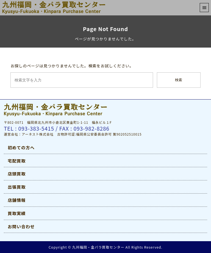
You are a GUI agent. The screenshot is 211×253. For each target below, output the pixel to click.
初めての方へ (21, 147)
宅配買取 (17, 161)
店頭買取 (17, 173)
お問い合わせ (21, 226)
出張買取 (17, 187)
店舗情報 (17, 200)
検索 (178, 80)
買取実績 (17, 213)
